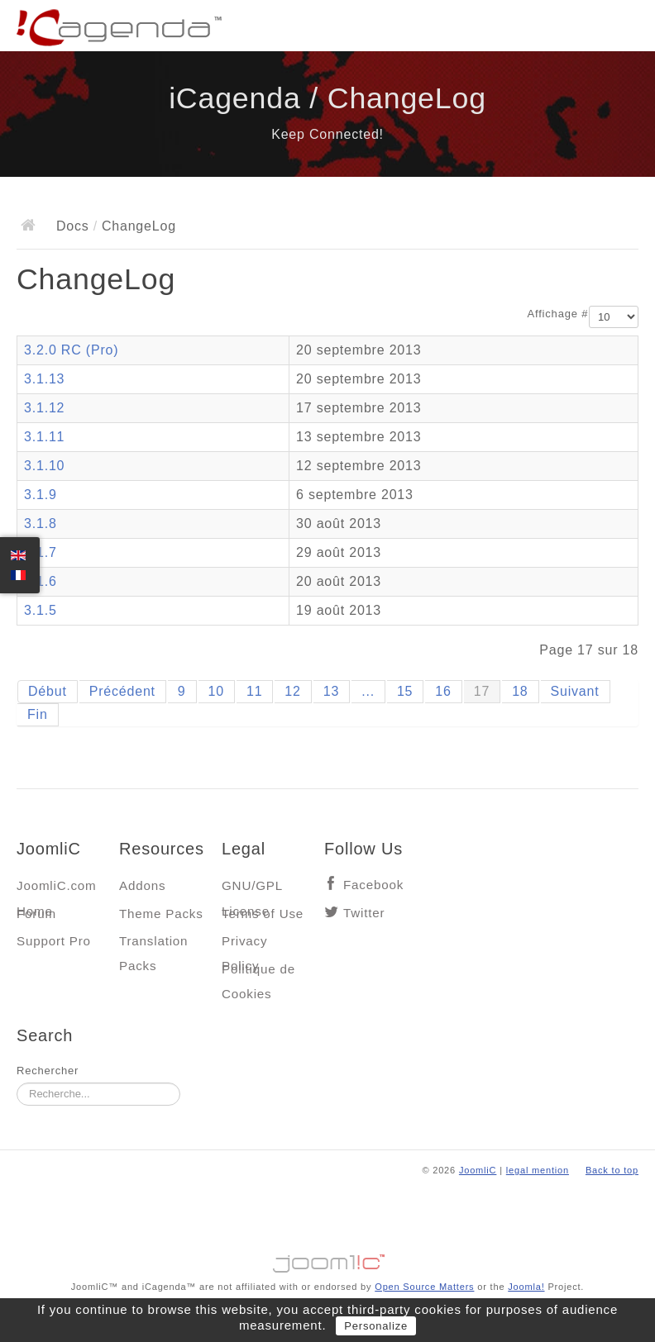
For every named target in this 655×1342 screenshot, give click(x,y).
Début (47, 691)
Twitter (364, 913)
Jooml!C (327, 1259)
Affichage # (558, 313)
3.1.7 (40, 552)
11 (254, 691)
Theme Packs (161, 914)
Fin (37, 714)
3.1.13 (44, 379)
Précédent (122, 691)
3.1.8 (40, 523)
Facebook (373, 884)
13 (331, 691)
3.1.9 (40, 495)
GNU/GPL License (252, 889)
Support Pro (54, 941)
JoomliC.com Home (57, 889)
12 (292, 691)
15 (405, 691)
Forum (36, 914)
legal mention (537, 1170)
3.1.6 (40, 581)
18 (520, 691)
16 (443, 691)
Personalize (376, 1326)
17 (482, 691)
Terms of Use (263, 914)
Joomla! (526, 1287)
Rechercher (48, 1070)
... (368, 691)
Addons (142, 885)
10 (216, 691)
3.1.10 (44, 466)
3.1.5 (40, 610)
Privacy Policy (244, 945)
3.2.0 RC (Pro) (71, 350)
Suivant (575, 691)
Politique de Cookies (258, 973)
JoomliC (478, 1170)
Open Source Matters (424, 1287)
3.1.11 (44, 437)
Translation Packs (153, 945)
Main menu (626, 29)
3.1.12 (44, 408)
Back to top (612, 1170)
